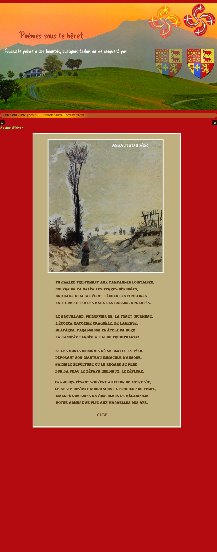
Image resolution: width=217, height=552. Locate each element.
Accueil (33, 114)
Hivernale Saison (52, 114)
